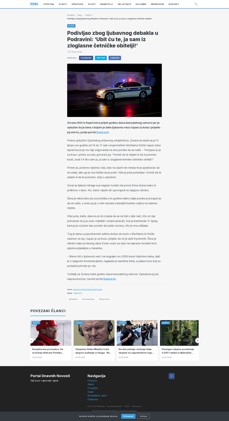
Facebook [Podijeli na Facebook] (86, 58)
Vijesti (90, 384)
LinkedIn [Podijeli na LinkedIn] (114, 58)
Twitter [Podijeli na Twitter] (101, 58)
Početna (71, 15)
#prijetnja (73, 299)
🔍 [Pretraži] (196, 3)
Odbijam (143, 416)
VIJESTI (88, 15)
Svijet (90, 391)
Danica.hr (102, 132)
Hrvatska (92, 388)
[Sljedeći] (197, 340)
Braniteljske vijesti (97, 395)
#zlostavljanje (88, 299)
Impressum (137, 406)
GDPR (127, 406)
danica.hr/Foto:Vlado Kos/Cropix (87, 289)
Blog (80, 15)
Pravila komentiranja (96, 406)
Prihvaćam (128, 416)
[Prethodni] (31, 340)
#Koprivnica (104, 299)
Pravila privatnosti (114, 406)
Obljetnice (92, 399)
